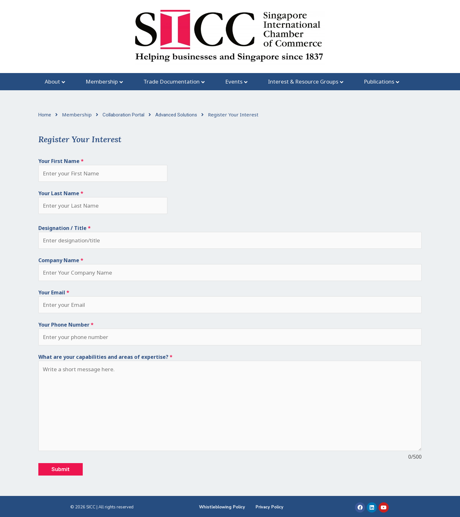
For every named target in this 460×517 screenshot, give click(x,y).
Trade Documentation (171, 81)
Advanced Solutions (176, 115)
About (52, 81)
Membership (102, 81)
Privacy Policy (269, 507)
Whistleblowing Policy (222, 507)
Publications (379, 81)
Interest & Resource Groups (303, 81)
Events (233, 81)
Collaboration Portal (124, 115)
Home (45, 115)
